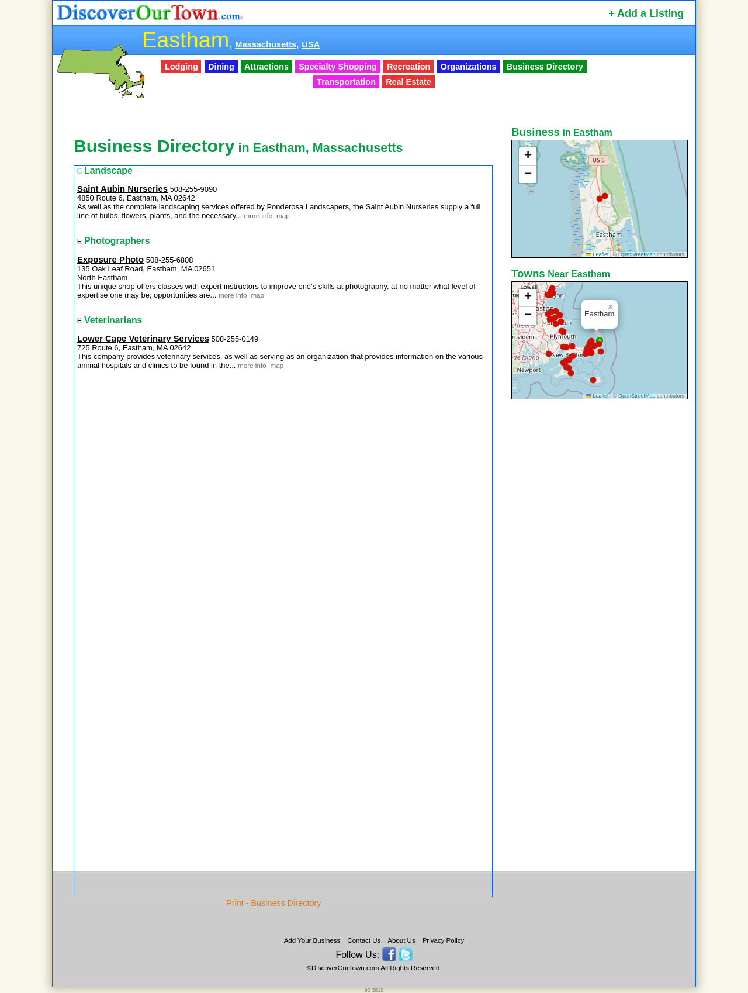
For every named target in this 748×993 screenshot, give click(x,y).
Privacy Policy (444, 940)
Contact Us (363, 940)
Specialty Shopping (338, 66)
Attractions (266, 66)
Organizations (469, 66)
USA (311, 44)
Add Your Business (312, 940)
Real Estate (408, 82)
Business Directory (545, 66)
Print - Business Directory (273, 903)
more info (258, 215)
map (282, 215)
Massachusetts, (267, 44)
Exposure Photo (110, 259)
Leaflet (597, 254)
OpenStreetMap (637, 254)
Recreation (408, 66)
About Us (401, 940)
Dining (221, 66)
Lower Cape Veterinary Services (143, 338)
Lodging (181, 66)
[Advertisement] (600, 586)
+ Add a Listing (646, 13)
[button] (604, 195)
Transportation (346, 82)
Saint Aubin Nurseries (122, 189)
